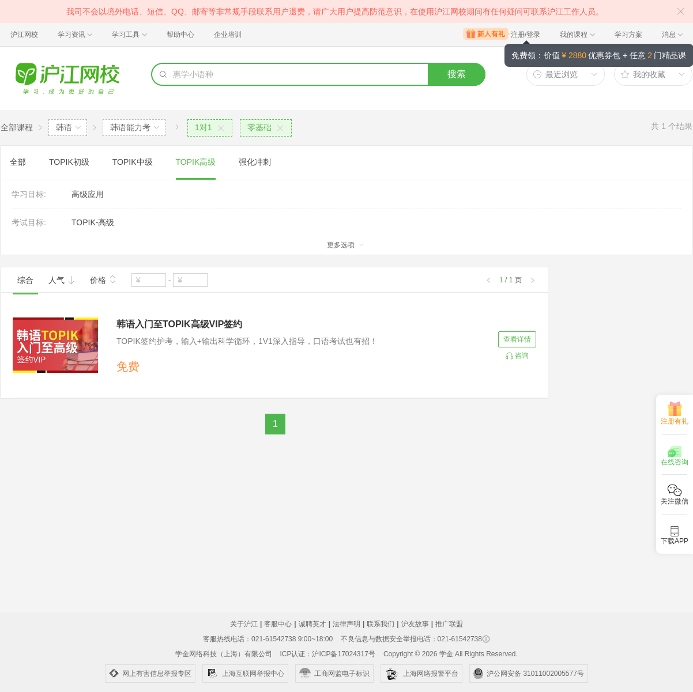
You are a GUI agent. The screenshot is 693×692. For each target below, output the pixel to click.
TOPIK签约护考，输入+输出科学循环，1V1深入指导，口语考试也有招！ (247, 341)
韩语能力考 (130, 127)
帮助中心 (180, 35)
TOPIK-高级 (92, 222)
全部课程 (17, 127)
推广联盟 (449, 624)
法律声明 (346, 624)
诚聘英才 (312, 624)
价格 (103, 278)
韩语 (64, 127)
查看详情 (517, 339)
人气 (61, 280)
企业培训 (228, 35)
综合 (25, 280)
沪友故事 (415, 624)
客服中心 (278, 624)
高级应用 (87, 194)
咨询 (522, 355)
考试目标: (29, 222)
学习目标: (29, 194)
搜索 (456, 74)
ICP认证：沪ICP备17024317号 (327, 654)
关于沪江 (244, 624)
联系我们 (380, 624)
